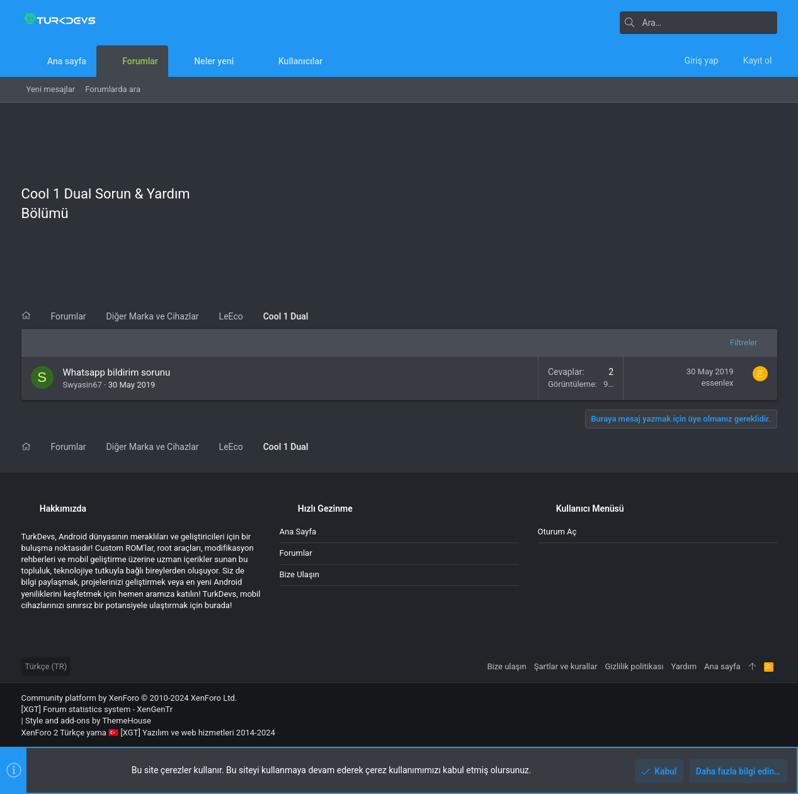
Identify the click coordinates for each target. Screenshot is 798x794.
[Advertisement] (485, 206)
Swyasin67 (82, 384)
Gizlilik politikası (634, 666)
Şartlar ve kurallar (566, 666)
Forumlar (296, 553)
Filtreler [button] (743, 342)
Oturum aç (557, 531)
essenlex (718, 383)
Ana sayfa (298, 531)
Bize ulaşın (300, 574)
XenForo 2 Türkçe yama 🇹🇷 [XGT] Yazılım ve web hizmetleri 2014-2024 (148, 732)
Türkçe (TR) (46, 666)
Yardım (684, 666)
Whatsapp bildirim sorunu (117, 372)
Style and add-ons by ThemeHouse (88, 720)
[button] (243, 61)
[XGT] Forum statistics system (97, 709)
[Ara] (698, 22)
